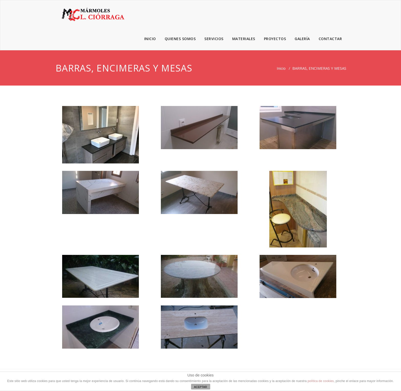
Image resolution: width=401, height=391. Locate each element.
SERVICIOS (214, 38)
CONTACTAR (330, 38)
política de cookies (321, 381)
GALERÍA (302, 38)
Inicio (281, 68)
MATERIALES (243, 38)
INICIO (150, 38)
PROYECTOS (275, 38)
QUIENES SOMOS (180, 38)
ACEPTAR (200, 386)
